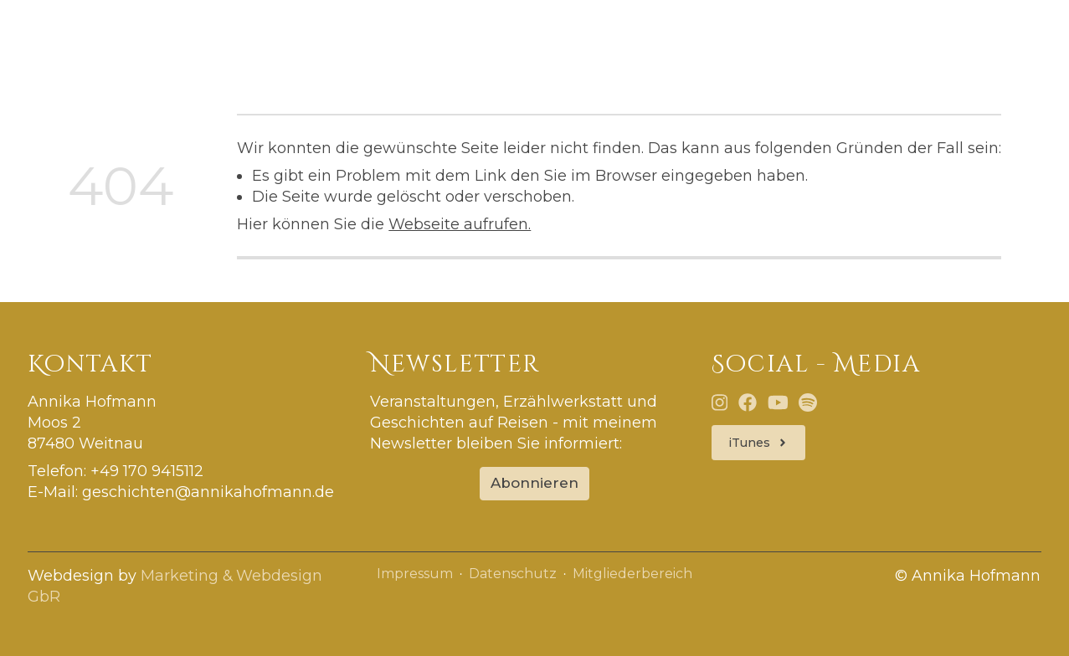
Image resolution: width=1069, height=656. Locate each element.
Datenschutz (513, 574)
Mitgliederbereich (632, 574)
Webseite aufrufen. (459, 224)
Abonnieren (534, 482)
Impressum (415, 574)
